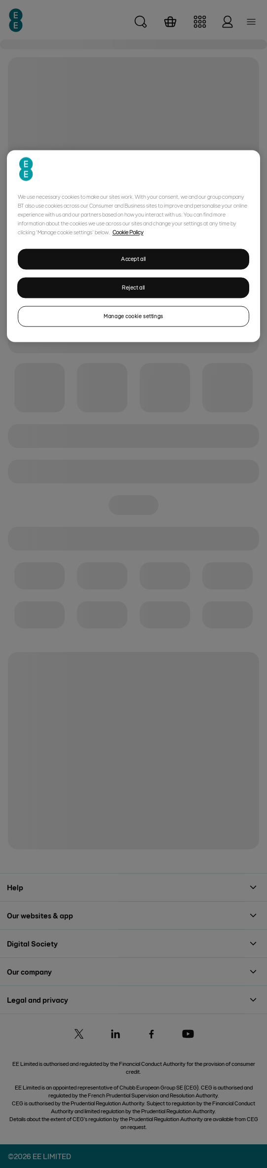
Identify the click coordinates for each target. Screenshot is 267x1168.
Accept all (133, 259)
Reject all (133, 288)
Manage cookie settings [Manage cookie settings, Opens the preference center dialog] (133, 316)
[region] (134, 246)
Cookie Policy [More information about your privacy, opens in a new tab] (128, 232)
